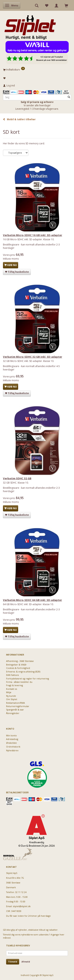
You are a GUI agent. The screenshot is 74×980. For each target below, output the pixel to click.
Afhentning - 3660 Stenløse (20, 661)
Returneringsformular (17, 706)
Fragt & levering (14, 685)
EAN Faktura (12, 674)
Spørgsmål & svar (15, 709)
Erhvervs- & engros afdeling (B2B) (23, 671)
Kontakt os (11, 688)
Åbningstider (12, 713)
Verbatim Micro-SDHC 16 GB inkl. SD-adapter (32, 235)
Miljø (8, 692)
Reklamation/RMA (15, 702)
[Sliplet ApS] (30, 26)
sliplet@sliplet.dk (22, 906)
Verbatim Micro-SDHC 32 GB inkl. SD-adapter (32, 357)
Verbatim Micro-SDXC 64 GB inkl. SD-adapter (32, 600)
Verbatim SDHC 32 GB (17, 478)
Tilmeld (12, 961)
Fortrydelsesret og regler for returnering (27, 678)
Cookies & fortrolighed (18, 667)
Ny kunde (11, 695)
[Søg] (69, 97)
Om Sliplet (11, 699)
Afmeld (26, 961)
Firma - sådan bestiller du (19, 681)
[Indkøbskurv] (37, 69)
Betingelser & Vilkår (16, 664)
